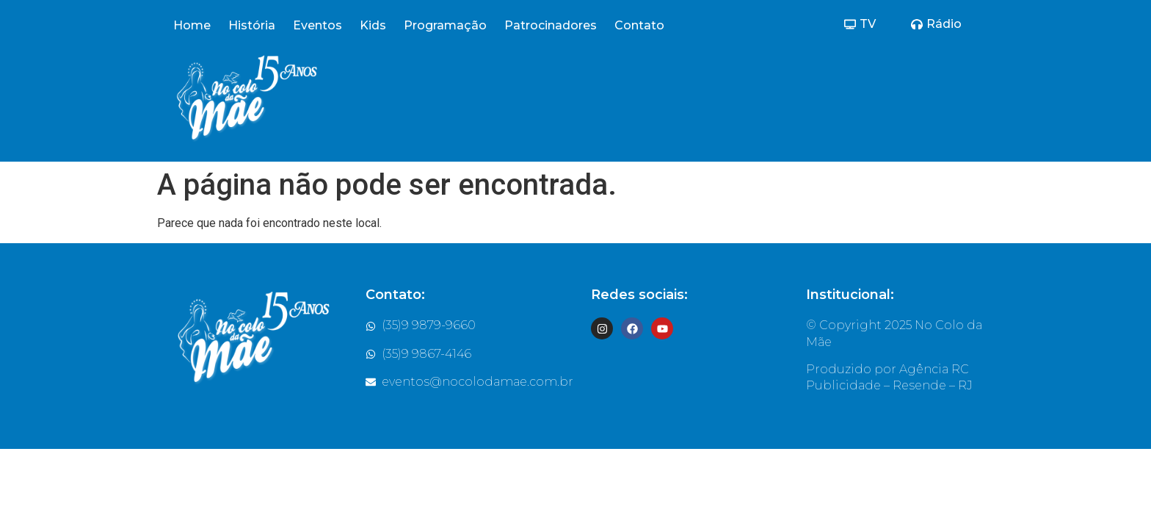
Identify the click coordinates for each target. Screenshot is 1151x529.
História (251, 25)
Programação (445, 25)
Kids (373, 25)
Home (192, 25)
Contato (639, 25)
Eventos (317, 25)
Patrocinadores (550, 25)
